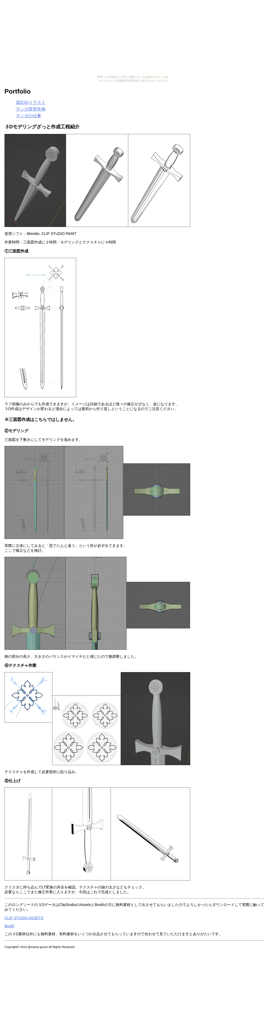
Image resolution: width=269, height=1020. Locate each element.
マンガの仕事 (28, 115)
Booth (9, 926)
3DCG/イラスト (31, 102)
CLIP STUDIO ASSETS (24, 918)
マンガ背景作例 (30, 109)
